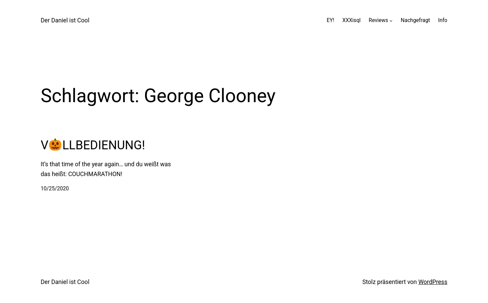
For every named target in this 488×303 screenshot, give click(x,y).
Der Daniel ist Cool (65, 20)
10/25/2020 (55, 189)
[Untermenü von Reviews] (390, 20)
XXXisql (351, 20)
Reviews (378, 20)
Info (442, 20)
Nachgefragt (415, 20)
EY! (330, 20)
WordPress (432, 282)
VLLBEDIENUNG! (93, 145)
